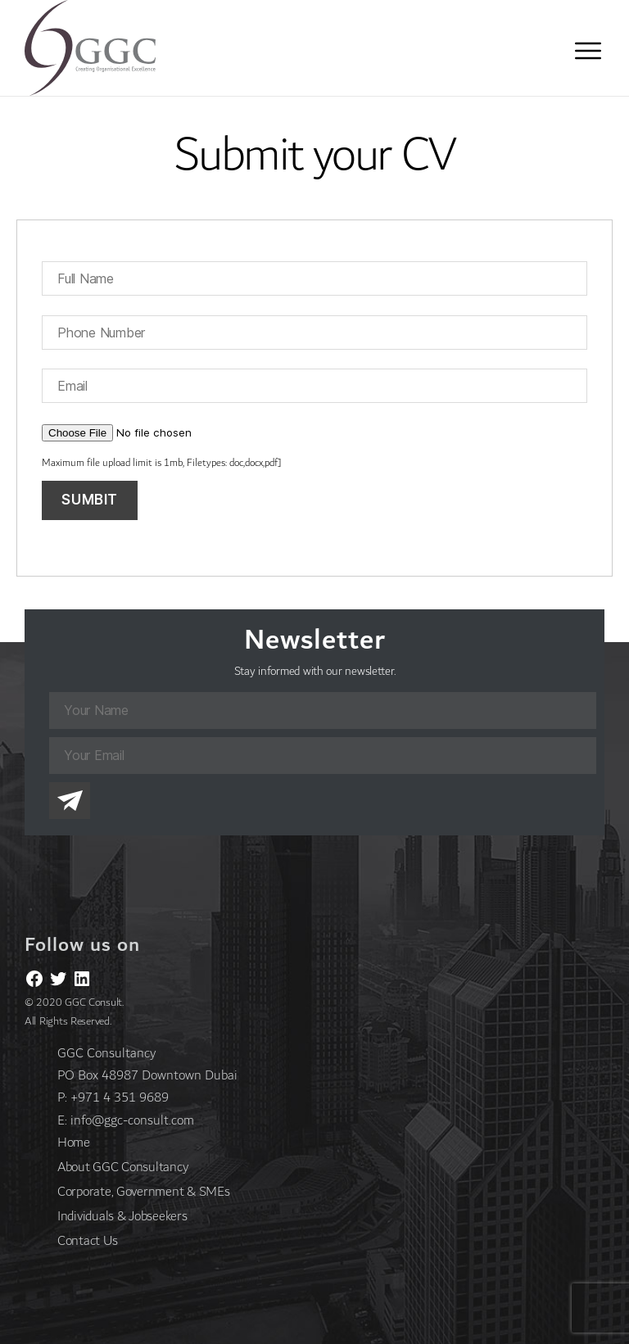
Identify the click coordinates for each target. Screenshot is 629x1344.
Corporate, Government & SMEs (143, 1191)
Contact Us (87, 1240)
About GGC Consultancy (122, 1167)
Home (73, 1142)
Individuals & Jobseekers (122, 1216)
